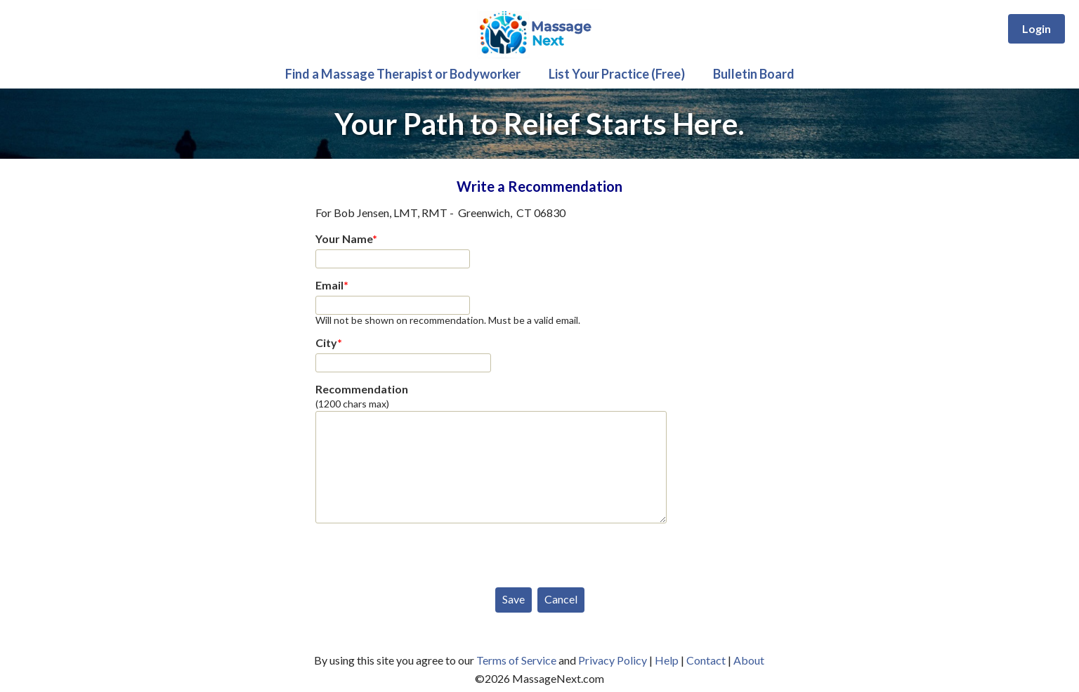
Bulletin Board (753, 73)
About (748, 660)
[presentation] (422, 552)
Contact (706, 660)
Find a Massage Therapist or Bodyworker (403, 73)
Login (1036, 28)
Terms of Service (516, 660)
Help (667, 660)
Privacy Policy (612, 660)
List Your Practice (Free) (617, 73)
